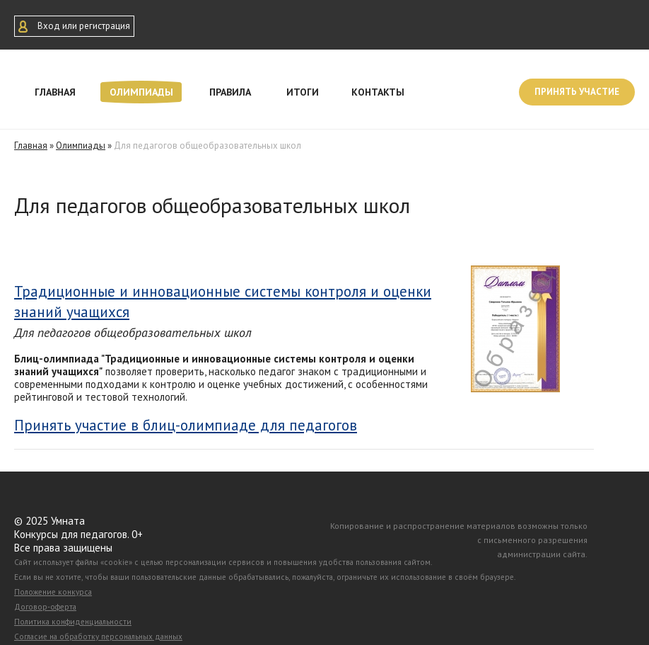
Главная (55, 92)
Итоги (302, 92)
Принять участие (576, 92)
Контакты (377, 92)
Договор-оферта (45, 607)
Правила (230, 92)
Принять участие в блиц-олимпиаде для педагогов (185, 425)
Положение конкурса (53, 592)
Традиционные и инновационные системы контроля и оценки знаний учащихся (222, 301)
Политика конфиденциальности (72, 622)
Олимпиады (141, 92)
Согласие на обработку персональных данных (98, 636)
